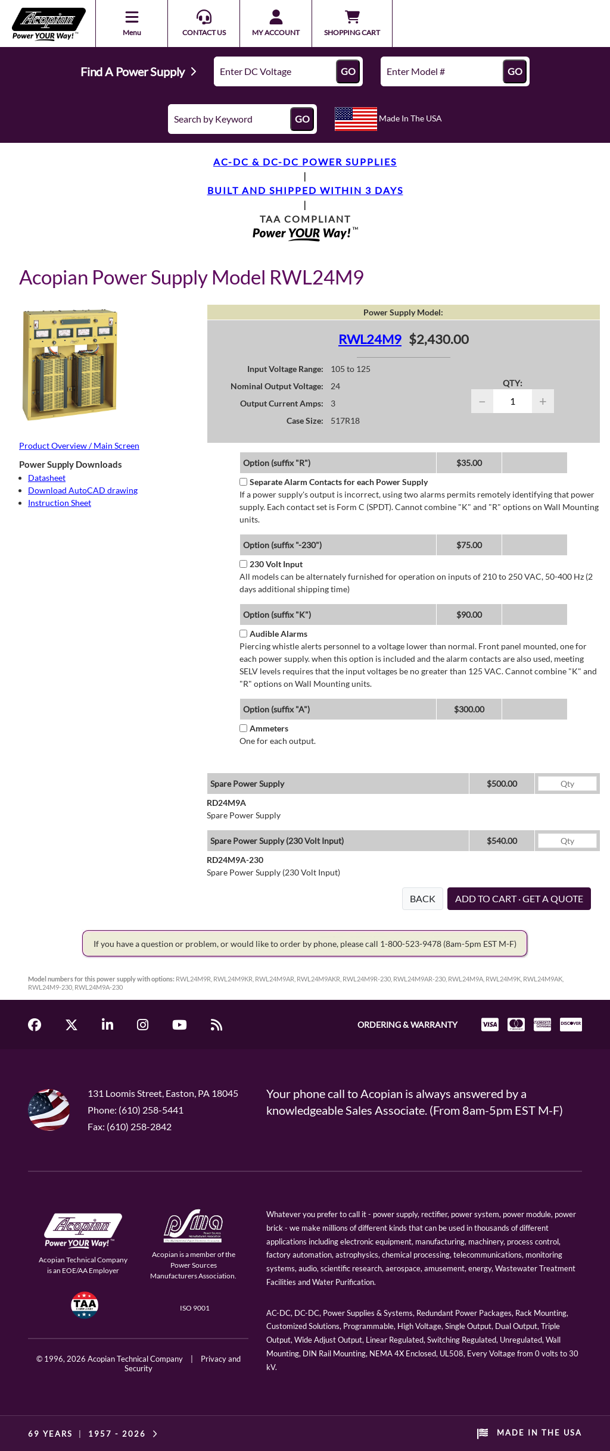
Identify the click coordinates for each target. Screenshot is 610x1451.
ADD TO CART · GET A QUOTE (519, 898)
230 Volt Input (271, 564)
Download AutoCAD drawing (83, 490)
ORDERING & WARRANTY (407, 1025)
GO (348, 71)
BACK (422, 898)
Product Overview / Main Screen (79, 445)
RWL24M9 (370, 339)
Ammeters (263, 728)
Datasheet (47, 478)
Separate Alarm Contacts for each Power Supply (333, 482)
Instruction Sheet (59, 503)
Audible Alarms (273, 633)
